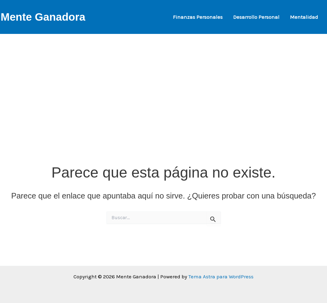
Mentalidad (304, 17)
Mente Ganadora (43, 17)
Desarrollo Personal (256, 17)
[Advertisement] (163, 77)
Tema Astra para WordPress (221, 276)
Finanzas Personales (198, 17)
